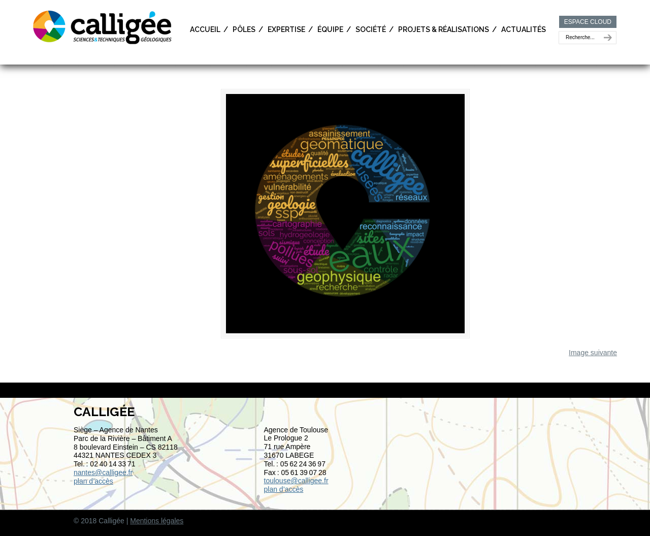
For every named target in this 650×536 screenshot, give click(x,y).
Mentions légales (156, 525)
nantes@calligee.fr (103, 477)
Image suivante (593, 357)
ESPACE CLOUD (587, 21)
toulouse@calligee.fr (296, 485)
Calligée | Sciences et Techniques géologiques (103, 26)
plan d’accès (93, 486)
